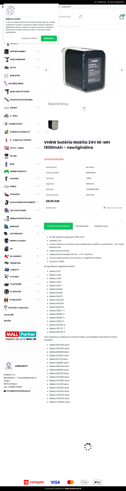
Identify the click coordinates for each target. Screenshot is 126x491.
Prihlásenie (101, 2)
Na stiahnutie (82, 226)
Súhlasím (49, 38)
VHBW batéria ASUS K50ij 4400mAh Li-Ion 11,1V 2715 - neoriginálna (83, 441)
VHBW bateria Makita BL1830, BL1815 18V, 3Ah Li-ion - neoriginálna (110, 443)
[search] (80, 17)
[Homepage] (3, 7)
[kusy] (50, 461)
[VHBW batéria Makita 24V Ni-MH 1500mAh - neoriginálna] (84, 70)
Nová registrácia (117, 2)
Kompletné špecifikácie (58, 226)
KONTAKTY (66, 7)
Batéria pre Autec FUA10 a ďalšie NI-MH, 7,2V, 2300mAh (56, 445)
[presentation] (46, 70)
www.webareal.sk (73, 488)
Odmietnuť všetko (29, 38)
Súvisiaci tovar (101, 226)
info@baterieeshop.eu (18, 390)
